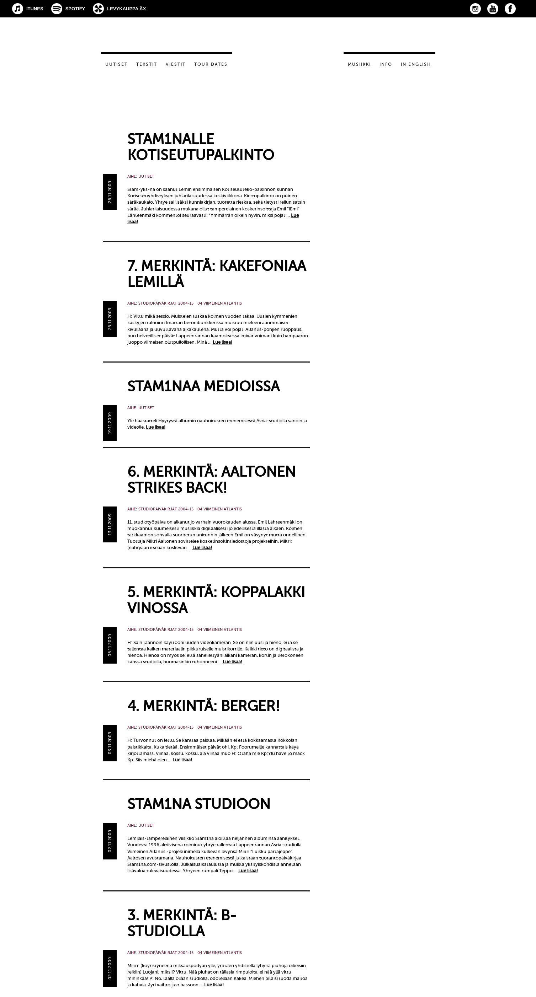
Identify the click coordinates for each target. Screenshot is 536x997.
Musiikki (359, 64)
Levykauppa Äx (126, 8)
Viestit (176, 64)
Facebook (510, 8)
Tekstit (146, 64)
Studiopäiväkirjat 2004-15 (165, 303)
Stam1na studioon (198, 804)
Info (386, 64)
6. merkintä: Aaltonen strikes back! (211, 480)
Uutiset (116, 64)
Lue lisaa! (222, 342)
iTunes (34, 8)
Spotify (75, 8)
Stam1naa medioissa (203, 387)
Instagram (475, 8)
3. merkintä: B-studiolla (182, 923)
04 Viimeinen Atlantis (219, 303)
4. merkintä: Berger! (203, 706)
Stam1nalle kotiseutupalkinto (200, 147)
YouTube (492, 8)
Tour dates (211, 64)
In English (416, 64)
